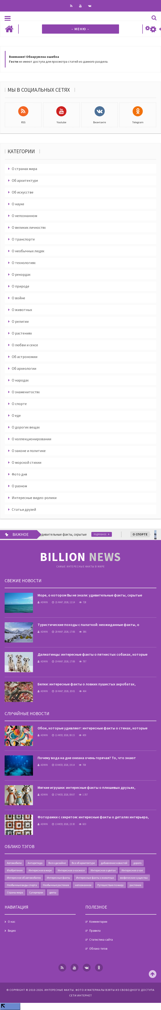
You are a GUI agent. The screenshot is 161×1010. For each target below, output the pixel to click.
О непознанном (24, 215)
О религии (20, 321)
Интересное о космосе (71, 870)
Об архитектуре (25, 180)
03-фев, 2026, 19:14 (63, 764)
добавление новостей (114, 863)
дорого (137, 863)
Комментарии (98, 922)
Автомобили (14, 863)
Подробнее (102, 534)
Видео (12, 931)
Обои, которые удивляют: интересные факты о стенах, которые (92, 728)
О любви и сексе (25, 345)
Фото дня (19, 474)
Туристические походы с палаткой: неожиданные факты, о (88, 624)
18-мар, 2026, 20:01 (63, 691)
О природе (20, 286)
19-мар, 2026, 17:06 (63, 661)
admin (43, 602)
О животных (22, 309)
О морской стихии (26, 462)
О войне (18, 298)
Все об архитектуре (83, 863)
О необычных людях (28, 251)
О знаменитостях (26, 392)
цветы (52, 892)
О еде (16, 415)
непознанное (83, 885)
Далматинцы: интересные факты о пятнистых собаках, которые (92, 654)
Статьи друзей (24, 509)
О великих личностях (29, 227)
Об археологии (24, 368)
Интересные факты (58, 877)
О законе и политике (29, 450)
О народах (20, 380)
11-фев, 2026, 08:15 (63, 735)
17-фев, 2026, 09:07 (63, 794)
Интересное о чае (132, 870)
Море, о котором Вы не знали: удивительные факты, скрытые (90, 595)
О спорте (19, 403)
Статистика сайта (101, 940)
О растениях (22, 333)
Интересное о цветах (103, 870)
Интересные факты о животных (95, 877)
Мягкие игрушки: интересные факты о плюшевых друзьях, (86, 787)
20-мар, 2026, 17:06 (63, 631)
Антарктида (35, 863)
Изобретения (15, 870)
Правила (95, 931)
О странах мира (24, 168)
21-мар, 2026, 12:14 (63, 602)
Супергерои (36, 892)
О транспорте (23, 239)
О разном (19, 486)
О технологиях (24, 262)
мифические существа (134, 877)
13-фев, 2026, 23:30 (63, 824)
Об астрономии (24, 356)
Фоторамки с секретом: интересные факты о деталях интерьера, (93, 817)
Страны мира (15, 892)
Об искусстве (22, 192)
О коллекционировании (31, 439)
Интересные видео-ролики (34, 497)
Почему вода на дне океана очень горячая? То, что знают (87, 757)
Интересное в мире (40, 870)
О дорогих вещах (26, 427)
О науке (18, 204)
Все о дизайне (57, 863)
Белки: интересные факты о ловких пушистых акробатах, (87, 684)
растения (135, 885)
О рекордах (21, 274)
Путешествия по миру (110, 885)
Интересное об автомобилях (24, 877)
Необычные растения (56, 885)
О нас (11, 922)
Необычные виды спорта (22, 885)
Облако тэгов (98, 949)
